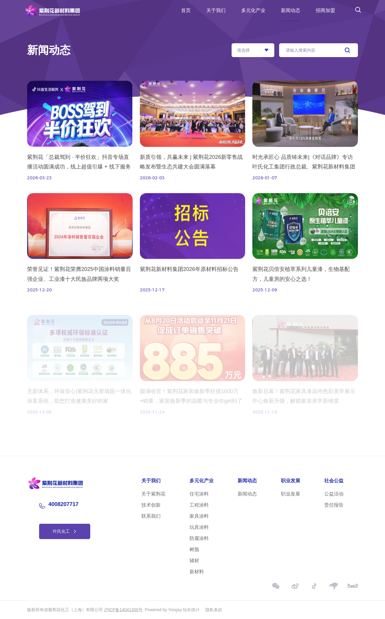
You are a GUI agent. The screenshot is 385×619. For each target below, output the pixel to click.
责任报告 (333, 505)
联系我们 (151, 516)
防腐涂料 (199, 538)
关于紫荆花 (153, 493)
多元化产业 (253, 10)
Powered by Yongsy (163, 609)
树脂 (194, 549)
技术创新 (151, 505)
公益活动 (333, 493)
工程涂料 (199, 505)
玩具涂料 (199, 527)
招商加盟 (325, 10)
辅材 (194, 560)
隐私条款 (213, 609)
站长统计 (191, 609)
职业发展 (290, 480)
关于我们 (216, 10)
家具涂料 (199, 516)
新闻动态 (290, 10)
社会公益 (333, 480)
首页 (186, 10)
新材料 (196, 571)
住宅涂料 (199, 493)
